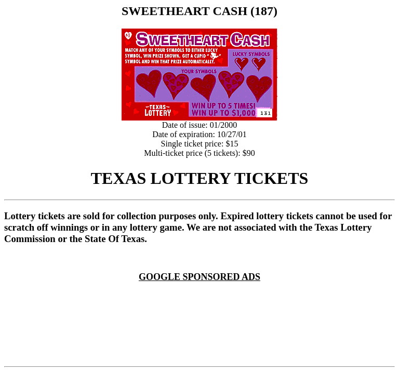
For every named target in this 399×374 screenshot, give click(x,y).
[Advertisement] (201, 295)
